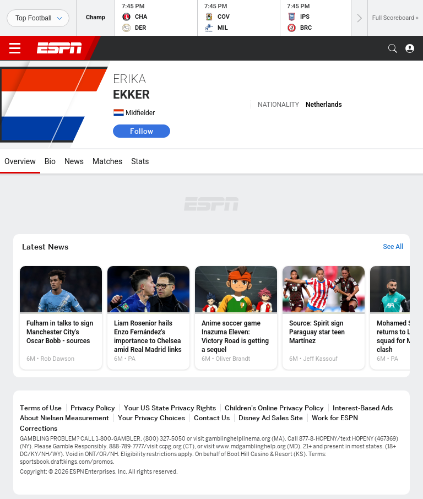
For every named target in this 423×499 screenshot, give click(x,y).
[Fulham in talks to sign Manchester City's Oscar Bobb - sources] (61, 318)
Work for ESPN (335, 418)
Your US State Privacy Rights (170, 408)
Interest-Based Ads (363, 408)
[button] (392, 48)
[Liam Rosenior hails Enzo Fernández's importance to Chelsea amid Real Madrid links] (148, 318)
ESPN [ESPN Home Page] (59, 48)
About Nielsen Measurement (64, 418)
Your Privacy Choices (151, 418)
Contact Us (212, 418)
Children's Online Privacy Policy (274, 408)
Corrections (38, 428)
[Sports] (38, 18)
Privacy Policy (92, 408)
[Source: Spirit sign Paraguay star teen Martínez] (324, 318)
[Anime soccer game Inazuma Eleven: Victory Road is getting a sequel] (236, 318)
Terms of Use (41, 408)
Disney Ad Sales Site (270, 418)
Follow (141, 131)
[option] (61, 318)
